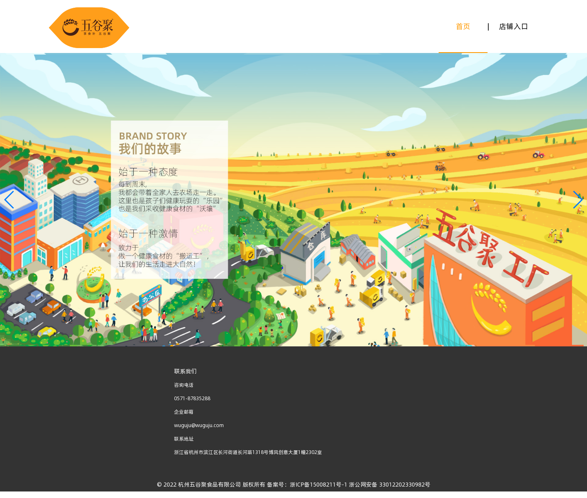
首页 (463, 26)
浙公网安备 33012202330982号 (388, 484)
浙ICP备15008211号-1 (318, 484)
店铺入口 (513, 26)
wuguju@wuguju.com (199, 425)
